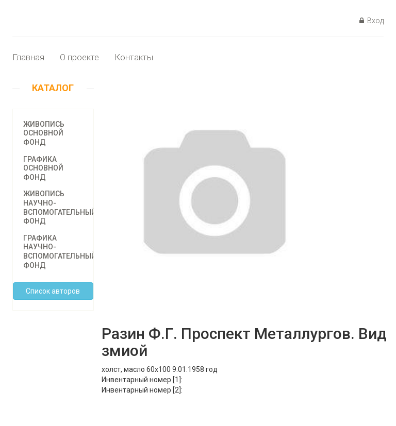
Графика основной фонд (43, 168)
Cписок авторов (53, 291)
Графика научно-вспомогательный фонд (59, 251)
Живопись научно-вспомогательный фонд (59, 207)
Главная (28, 57)
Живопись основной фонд (43, 133)
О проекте (79, 57)
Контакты (133, 57)
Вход (371, 20)
